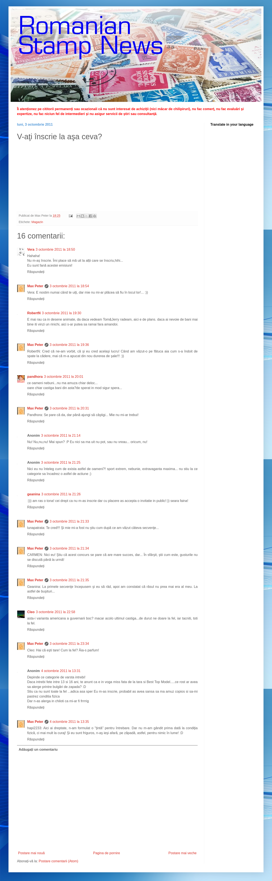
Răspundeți (35, 272)
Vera (30, 249)
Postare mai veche (182, 853)
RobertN (34, 313)
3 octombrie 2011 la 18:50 (55, 249)
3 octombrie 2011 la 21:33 (69, 521)
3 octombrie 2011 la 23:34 (69, 643)
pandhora (35, 376)
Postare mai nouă (31, 853)
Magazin (37, 222)
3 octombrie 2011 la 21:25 (61, 462)
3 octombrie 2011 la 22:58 (55, 612)
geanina (33, 494)
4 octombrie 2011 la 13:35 (69, 721)
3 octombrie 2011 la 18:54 (69, 286)
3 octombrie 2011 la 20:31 (69, 408)
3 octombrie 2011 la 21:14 (61, 435)
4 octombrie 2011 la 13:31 (61, 671)
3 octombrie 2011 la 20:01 (63, 376)
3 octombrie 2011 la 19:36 (69, 345)
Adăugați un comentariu (38, 749)
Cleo (31, 612)
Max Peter (35, 286)
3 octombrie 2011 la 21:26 (61, 494)
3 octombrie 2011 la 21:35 (69, 580)
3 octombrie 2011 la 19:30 (61, 313)
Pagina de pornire (106, 853)
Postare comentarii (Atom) (58, 861)
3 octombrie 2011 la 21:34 (69, 548)
